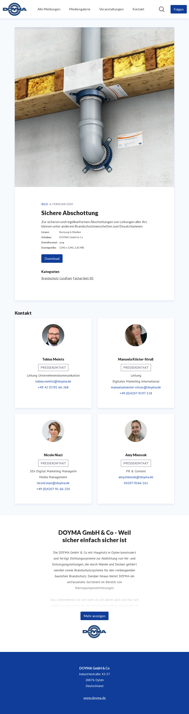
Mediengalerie (79, 9)
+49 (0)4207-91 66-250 (53, 489)
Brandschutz (50, 278)
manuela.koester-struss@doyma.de (136, 387)
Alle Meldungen (48, 9)
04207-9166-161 (136, 483)
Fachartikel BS (83, 278)
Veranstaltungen (111, 9)
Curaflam (65, 278)
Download (51, 258)
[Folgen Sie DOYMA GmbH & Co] (179, 9)
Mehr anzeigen (94, 616)
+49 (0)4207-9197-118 (136, 393)
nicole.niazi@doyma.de (53, 483)
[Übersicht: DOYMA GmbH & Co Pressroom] (15, 9)
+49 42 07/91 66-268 (53, 387)
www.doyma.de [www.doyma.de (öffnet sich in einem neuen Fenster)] (94, 698)
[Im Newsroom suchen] (162, 9)
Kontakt (138, 9)
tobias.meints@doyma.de (53, 381)
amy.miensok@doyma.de (135, 477)
